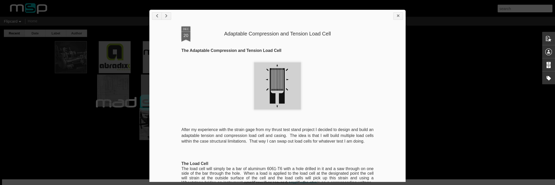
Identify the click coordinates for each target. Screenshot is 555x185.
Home (32, 21)
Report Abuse (308, 182)
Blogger (293, 182)
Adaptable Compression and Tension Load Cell (277, 33)
